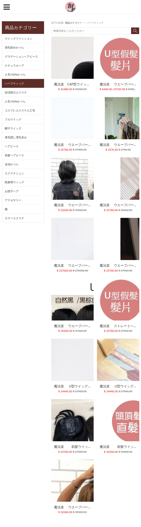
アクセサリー (13, 200)
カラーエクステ (14, 218)
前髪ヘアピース (14, 155)
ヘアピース (12, 146)
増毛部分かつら (14, 47)
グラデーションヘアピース (21, 56)
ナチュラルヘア (14, 65)
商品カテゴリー (73, 22)
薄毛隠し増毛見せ (16, 137)
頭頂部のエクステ (16, 92)
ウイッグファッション (18, 38)
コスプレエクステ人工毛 (20, 110)
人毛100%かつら (15, 74)
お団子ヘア (12, 191)
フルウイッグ (13, 119)
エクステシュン (14, 173)
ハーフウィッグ (14, 83)
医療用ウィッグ (14, 182)
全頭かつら (12, 164)
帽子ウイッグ (13, 128)
